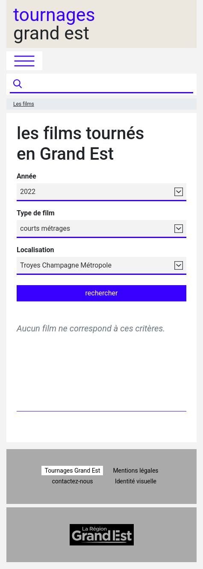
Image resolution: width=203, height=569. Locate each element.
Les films (23, 104)
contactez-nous (72, 481)
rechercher (101, 293)
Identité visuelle (135, 481)
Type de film (36, 213)
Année (26, 176)
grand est (54, 24)
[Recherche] (108, 84)
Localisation (35, 250)
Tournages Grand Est (72, 470)
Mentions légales (135, 470)
